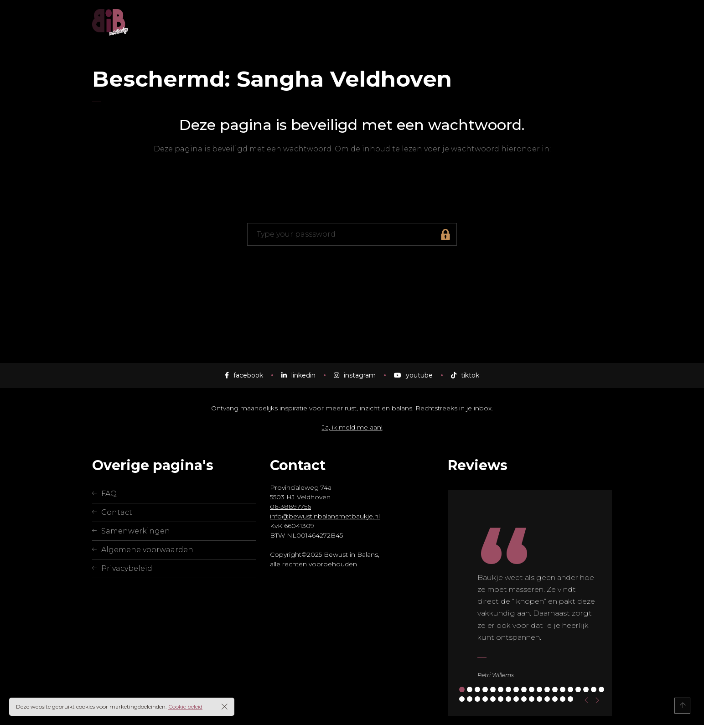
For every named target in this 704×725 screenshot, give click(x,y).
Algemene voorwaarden (147, 549)
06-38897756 (290, 506)
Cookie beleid (185, 706)
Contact (116, 512)
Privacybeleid (126, 568)
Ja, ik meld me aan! (352, 427)
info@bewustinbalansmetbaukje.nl (325, 516)
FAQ (109, 493)
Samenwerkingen (135, 531)
